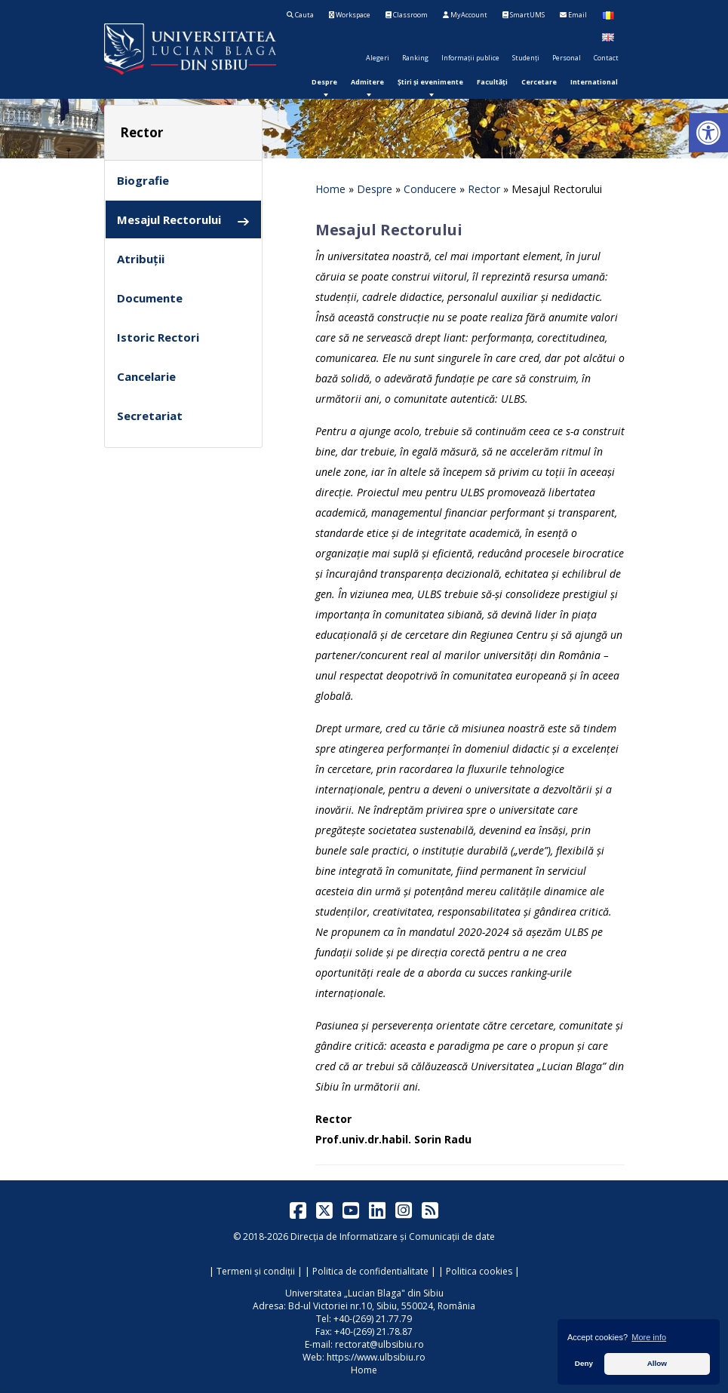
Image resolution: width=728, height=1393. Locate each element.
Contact (606, 58)
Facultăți (492, 82)
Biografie (143, 180)
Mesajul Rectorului (183, 220)
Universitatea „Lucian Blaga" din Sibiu (364, 1293)
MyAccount (465, 15)
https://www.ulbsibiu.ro (376, 1357)
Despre (324, 82)
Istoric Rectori (158, 337)
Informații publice (470, 58)
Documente (150, 297)
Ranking (415, 58)
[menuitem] (324, 82)
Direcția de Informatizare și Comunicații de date (392, 1236)
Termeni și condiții (256, 1271)
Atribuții (140, 258)
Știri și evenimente (430, 82)
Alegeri (377, 58)
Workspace (349, 15)
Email (573, 15)
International (594, 82)
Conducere (430, 189)
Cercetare (539, 82)
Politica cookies (479, 1271)
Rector (484, 189)
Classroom (407, 15)
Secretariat (150, 415)
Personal (566, 58)
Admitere (367, 82)
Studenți (525, 58)
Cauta (300, 15)
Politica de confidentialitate (370, 1271)
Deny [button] (584, 1363)
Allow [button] (657, 1363)
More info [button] (648, 1337)
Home (330, 189)
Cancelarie (146, 376)
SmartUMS (523, 15)
